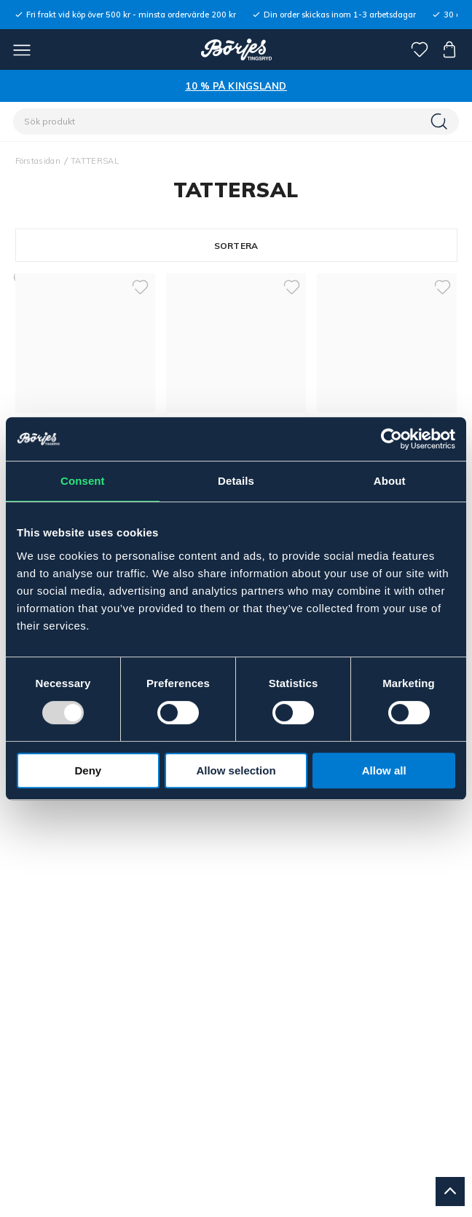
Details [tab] (236, 481)
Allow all (384, 770)
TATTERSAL (95, 161)
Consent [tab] (82, 481)
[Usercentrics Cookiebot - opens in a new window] (391, 439)
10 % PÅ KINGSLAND (235, 86)
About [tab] (390, 481)
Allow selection (235, 770)
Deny (87, 770)
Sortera (236, 245)
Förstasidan (38, 161)
